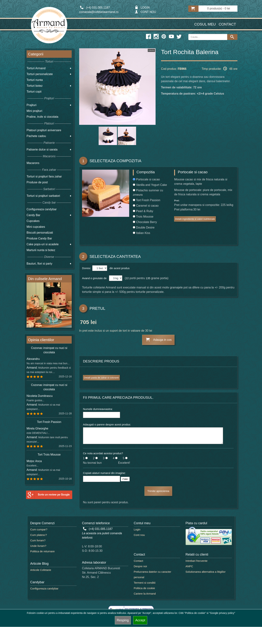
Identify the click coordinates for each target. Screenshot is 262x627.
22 (127, 278)
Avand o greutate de (94, 278)
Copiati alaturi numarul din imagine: (104, 472)
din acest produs (119, 268)
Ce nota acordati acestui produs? (103, 453)
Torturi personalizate (40, 74)
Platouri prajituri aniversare (44, 130)
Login (137, 529)
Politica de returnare (42, 551)
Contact (227, 24)
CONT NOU (145, 11)
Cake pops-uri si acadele (43, 244)
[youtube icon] (171, 36)
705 (84, 322)
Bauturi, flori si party (39, 263)
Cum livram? (37, 540)
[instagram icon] (156, 36)
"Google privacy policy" (222, 613)
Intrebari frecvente (197, 560)
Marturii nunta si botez (41, 250)
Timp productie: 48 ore (219, 68)
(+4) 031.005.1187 (98, 528)
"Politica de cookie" (195, 613)
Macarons (33, 163)
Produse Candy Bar (39, 238)
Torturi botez (35, 85)
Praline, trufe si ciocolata (42, 116)
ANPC (189, 566)
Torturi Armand (36, 68)
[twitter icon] (179, 36)
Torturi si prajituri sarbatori (43, 195)
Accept (140, 620)
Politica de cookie (144, 588)
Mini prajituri (34, 110)
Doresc (87, 268)
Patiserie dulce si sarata (42, 149)
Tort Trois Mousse (49, 454)
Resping (123, 620)
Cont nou (139, 534)
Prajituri (31, 105)
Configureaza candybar (42, 209)
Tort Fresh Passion (49, 421)
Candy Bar (33, 215)
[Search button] (232, 37)
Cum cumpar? (38, 529)
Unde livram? (38, 545)
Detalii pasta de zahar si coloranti (101, 377)
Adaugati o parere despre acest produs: (107, 424)
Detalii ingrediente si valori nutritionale (195, 219)
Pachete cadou (36, 136)
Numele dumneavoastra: (98, 409)
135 (148, 278)
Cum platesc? (38, 534)
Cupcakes (33, 220)
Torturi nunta (35, 79)
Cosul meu (205, 24)
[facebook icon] (148, 36)
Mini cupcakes (36, 226)
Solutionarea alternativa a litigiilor (206, 571)
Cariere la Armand (145, 593)
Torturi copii (34, 91)
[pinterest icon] (164, 36)
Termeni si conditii (144, 582)
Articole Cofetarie (40, 569)
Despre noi (140, 566)
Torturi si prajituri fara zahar (44, 176)
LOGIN (142, 7)
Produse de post (37, 182)
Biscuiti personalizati (40, 232)
